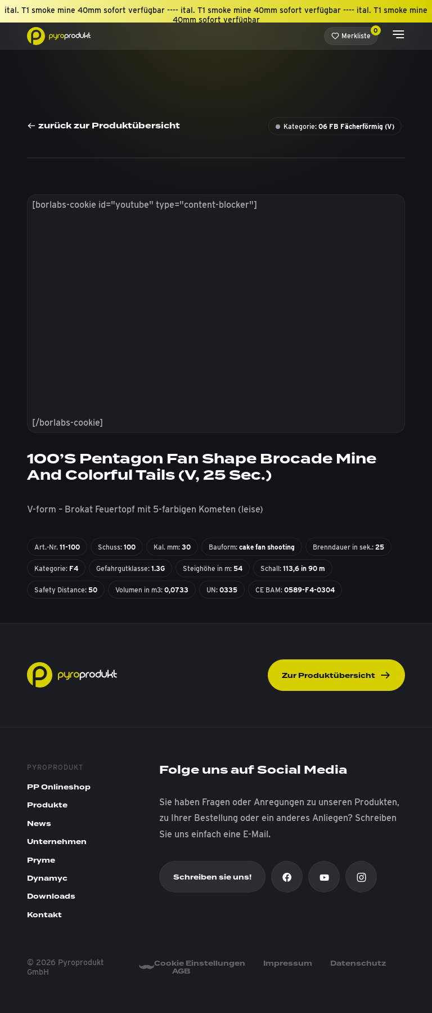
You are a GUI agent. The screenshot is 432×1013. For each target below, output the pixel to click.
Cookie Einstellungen (199, 963)
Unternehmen (57, 842)
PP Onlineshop (59, 787)
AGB (181, 971)
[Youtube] (324, 876)
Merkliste (354, 33)
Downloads (51, 896)
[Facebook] (287, 876)
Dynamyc (47, 878)
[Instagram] (361, 876)
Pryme (41, 860)
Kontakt (44, 915)
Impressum (287, 963)
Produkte (47, 805)
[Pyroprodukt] (59, 35)
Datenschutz (358, 963)
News (39, 824)
